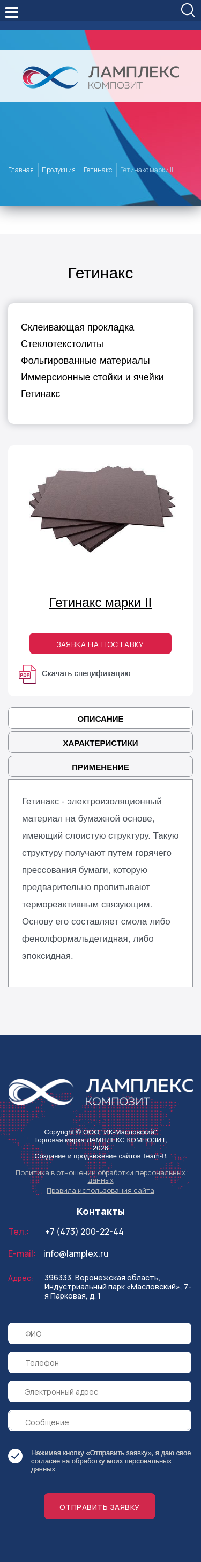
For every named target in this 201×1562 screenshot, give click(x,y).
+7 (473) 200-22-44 (84, 1231)
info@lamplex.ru (76, 1253)
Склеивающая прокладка (77, 327)
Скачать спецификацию (75, 673)
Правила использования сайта (100, 1190)
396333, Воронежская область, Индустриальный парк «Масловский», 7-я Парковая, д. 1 (117, 1286)
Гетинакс (40, 393)
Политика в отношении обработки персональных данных (100, 1176)
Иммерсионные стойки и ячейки (92, 377)
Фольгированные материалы (85, 360)
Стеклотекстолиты (62, 344)
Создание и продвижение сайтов (87, 1156)
